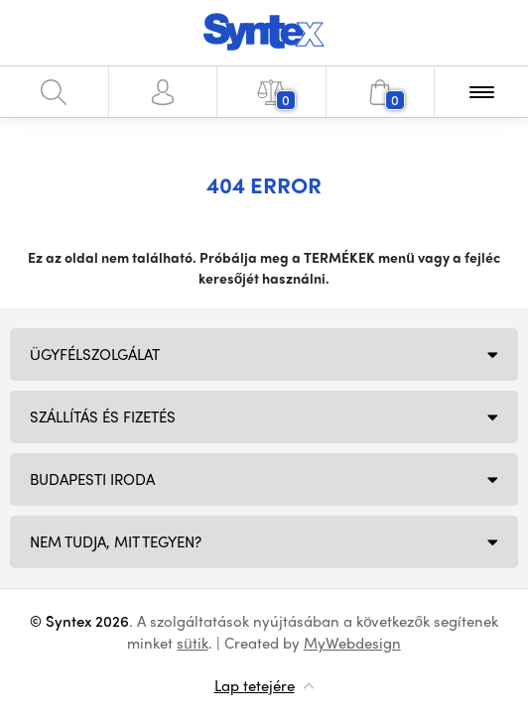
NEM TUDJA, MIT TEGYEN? (115, 541)
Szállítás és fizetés (103, 416)
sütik (192, 643)
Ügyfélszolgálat (95, 354)
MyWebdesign (352, 643)
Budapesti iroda (92, 479)
